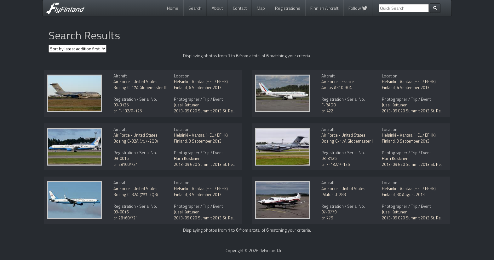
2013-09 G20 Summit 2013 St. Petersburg (211, 111)
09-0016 (121, 158)
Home (172, 8)
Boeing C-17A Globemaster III (140, 87)
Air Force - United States (135, 81)
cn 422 (327, 111)
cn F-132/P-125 (127, 111)
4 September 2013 (413, 87)
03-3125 (121, 105)
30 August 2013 (411, 194)
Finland (180, 87)
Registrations (287, 8)
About (217, 8)
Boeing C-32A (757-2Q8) (135, 141)
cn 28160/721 (125, 164)
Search (195, 8)
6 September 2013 (205, 87)
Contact (240, 8)
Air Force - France (337, 81)
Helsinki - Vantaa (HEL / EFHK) (201, 81)
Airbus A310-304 (336, 87)
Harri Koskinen (187, 158)
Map (261, 8)
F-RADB (328, 105)
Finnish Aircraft (324, 8)
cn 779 (327, 218)
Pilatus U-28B (333, 194)
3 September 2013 (205, 141)
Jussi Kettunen (186, 105)
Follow (357, 8)
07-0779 (328, 212)
